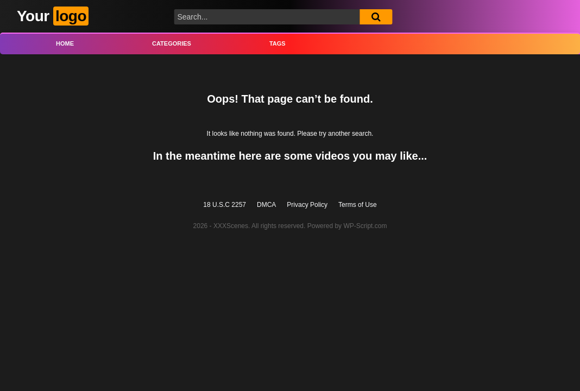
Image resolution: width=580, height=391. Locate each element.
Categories (171, 43)
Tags (277, 43)
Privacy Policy (307, 205)
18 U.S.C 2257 (224, 205)
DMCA (266, 205)
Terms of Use (357, 205)
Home (65, 43)
